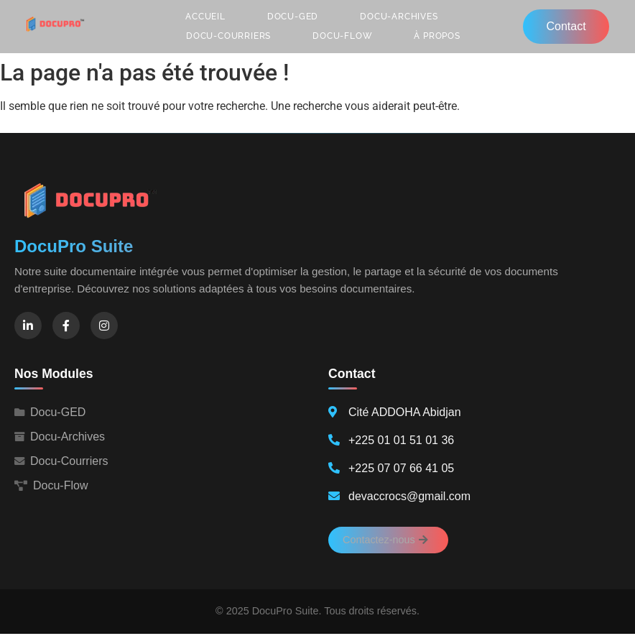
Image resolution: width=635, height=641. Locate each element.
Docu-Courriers (228, 36)
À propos (437, 36)
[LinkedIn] (28, 325)
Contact (565, 26)
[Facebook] (66, 325)
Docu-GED (292, 16)
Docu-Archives (398, 16)
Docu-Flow (342, 36)
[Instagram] (104, 325)
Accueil (205, 16)
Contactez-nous (385, 539)
